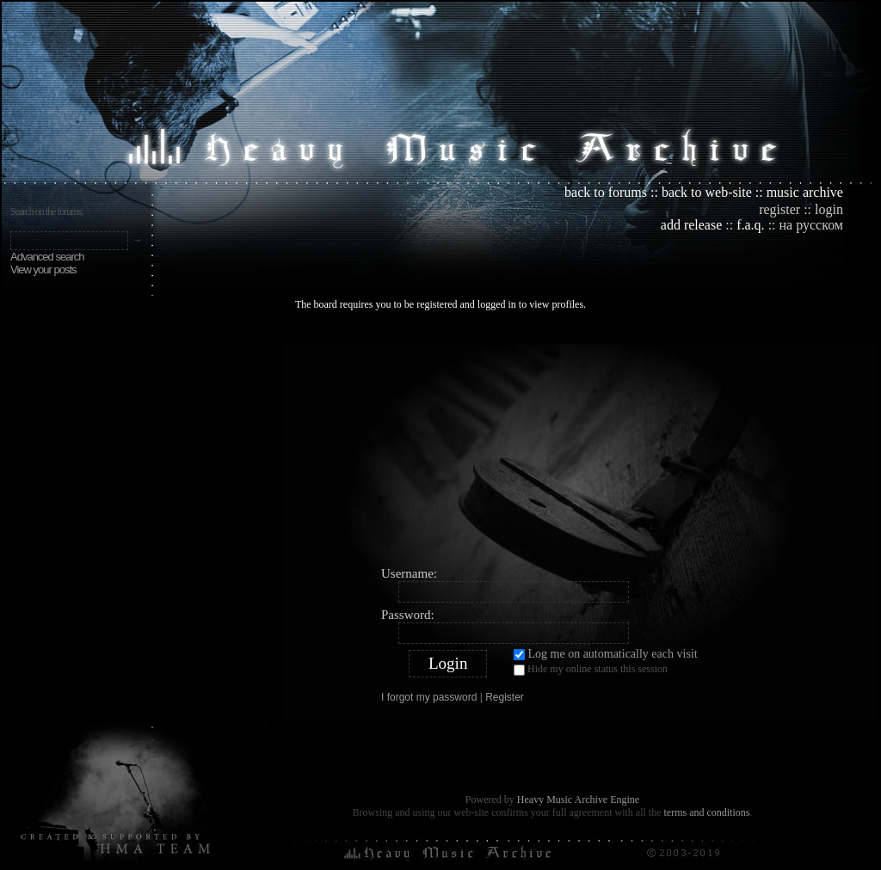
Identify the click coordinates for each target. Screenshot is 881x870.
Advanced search (46, 256)
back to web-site (707, 192)
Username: (409, 573)
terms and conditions (706, 812)
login (829, 209)
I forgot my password (429, 697)
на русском (811, 225)
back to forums (605, 192)
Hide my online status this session (591, 669)
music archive (805, 192)
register (779, 209)
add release (692, 225)
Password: (407, 615)
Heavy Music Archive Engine (578, 799)
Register (504, 697)
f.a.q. (750, 225)
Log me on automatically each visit (606, 653)
